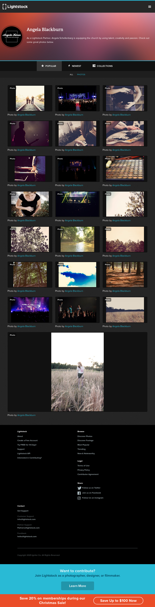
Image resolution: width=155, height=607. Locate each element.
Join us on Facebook (91, 492)
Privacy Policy (84, 469)
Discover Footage (86, 440)
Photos (81, 74)
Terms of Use (84, 465)
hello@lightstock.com (27, 536)
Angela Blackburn (26, 114)
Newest (76, 66)
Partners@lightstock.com (28, 527)
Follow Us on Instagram (92, 497)
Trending (82, 449)
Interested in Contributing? (29, 457)
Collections (105, 66)
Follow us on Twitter (91, 487)
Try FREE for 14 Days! (26, 444)
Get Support (22, 510)
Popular (50, 66)
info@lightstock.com (26, 519)
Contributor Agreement (88, 474)
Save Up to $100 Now (118, 600)
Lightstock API (23, 453)
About (20, 436)
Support (21, 449)
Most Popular (83, 444)
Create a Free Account (27, 440)
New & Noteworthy (86, 453)
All (71, 74)
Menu (149, 6)
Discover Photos (85, 436)
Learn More (77, 585)
